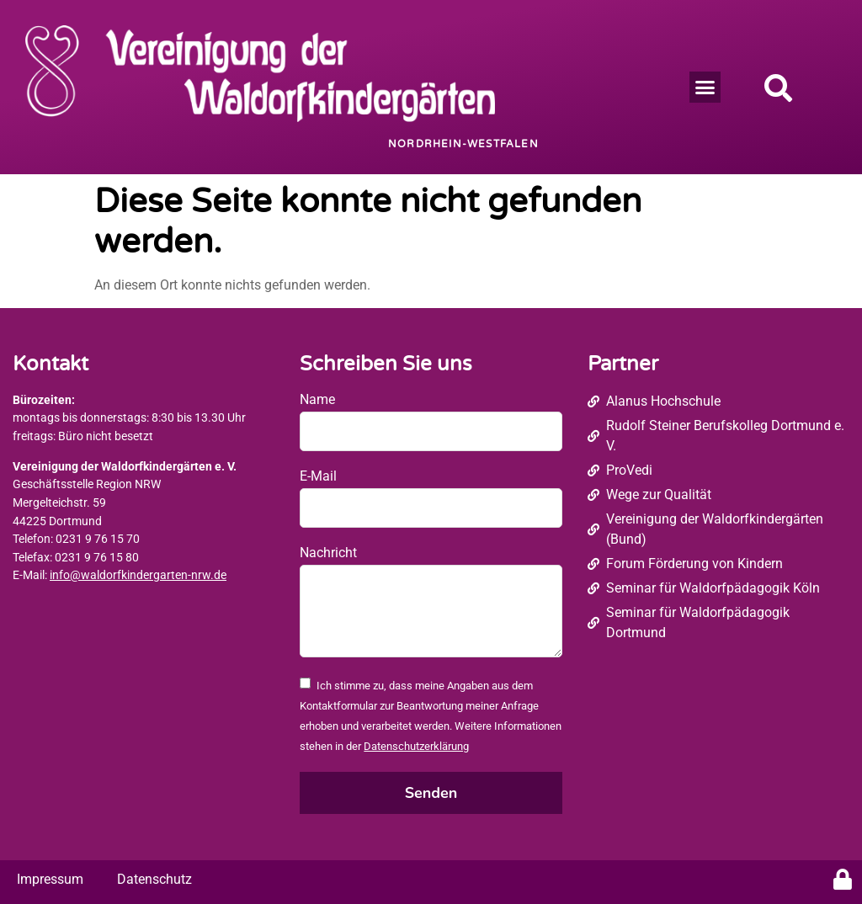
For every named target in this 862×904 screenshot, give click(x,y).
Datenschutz (154, 879)
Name (317, 399)
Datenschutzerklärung (416, 746)
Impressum (50, 879)
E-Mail (318, 476)
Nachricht (328, 553)
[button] (705, 88)
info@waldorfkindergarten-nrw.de (138, 575)
